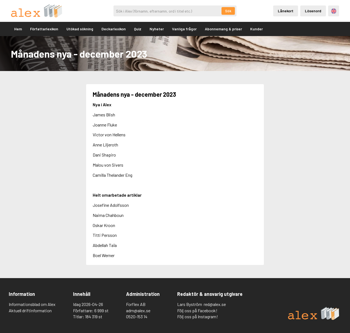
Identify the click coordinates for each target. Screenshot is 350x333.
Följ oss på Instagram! (197, 316)
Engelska (333, 11)
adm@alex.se (138, 310)
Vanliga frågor (184, 28)
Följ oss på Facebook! (197, 310)
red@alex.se (215, 304)
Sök (228, 11)
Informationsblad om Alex (32, 304)
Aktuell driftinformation (30, 310)
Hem (18, 28)
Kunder (256, 28)
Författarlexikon (44, 28)
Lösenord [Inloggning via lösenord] (313, 10)
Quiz (137, 28)
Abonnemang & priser (223, 28)
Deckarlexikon (113, 28)
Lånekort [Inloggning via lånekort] (285, 10)
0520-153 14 (136, 316)
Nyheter (157, 28)
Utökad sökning (79, 28)
